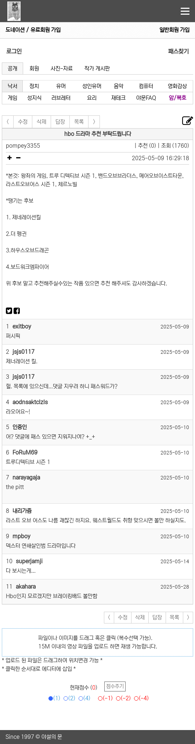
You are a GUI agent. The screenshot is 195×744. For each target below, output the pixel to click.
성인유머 (91, 86)
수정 (23, 122)
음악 (118, 86)
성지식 (34, 98)
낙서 (12, 86)
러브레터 (61, 98)
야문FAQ (146, 98)
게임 (12, 98)
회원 (34, 68)
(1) (53, 698)
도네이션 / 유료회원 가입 (33, 30)
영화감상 (177, 86)
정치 (34, 86)
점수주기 (115, 686)
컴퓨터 (146, 86)
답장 (60, 122)
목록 (79, 122)
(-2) (122, 698)
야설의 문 (51, 737)
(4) (83, 698)
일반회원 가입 (174, 30)
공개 (12, 68)
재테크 (118, 98)
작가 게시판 (97, 68)
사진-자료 (62, 68)
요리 (92, 98)
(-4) (140, 698)
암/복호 (177, 98)
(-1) (104, 698)
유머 (61, 86)
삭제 (41, 122)
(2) (68, 698)
